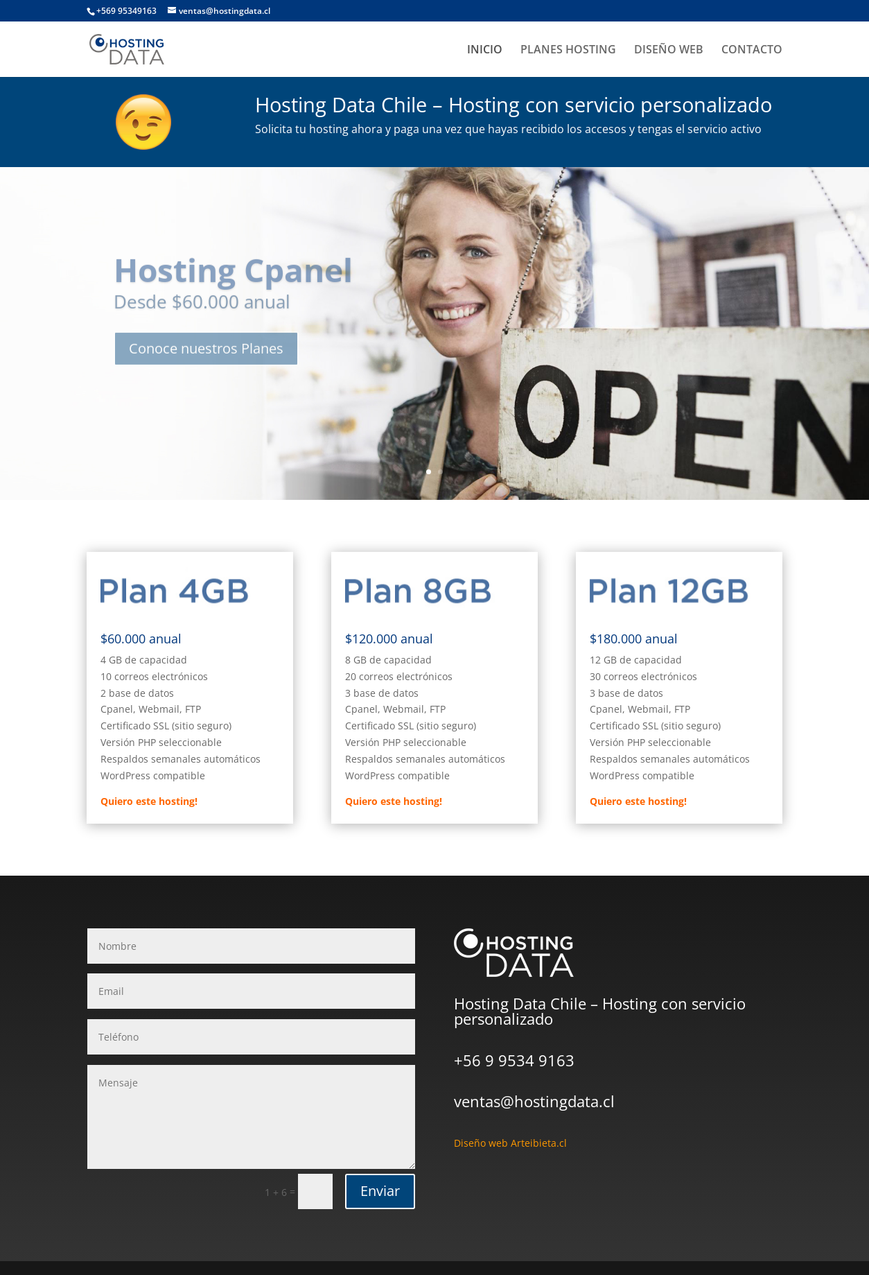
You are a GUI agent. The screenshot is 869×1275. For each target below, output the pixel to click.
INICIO (484, 50)
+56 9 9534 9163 (514, 1060)
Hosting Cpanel (233, 282)
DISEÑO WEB (668, 50)
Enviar (380, 1190)
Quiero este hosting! (149, 801)
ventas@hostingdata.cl (534, 1101)
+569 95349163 (126, 11)
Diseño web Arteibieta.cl (510, 1143)
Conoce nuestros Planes (206, 361)
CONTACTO (751, 50)
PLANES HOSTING (568, 50)
